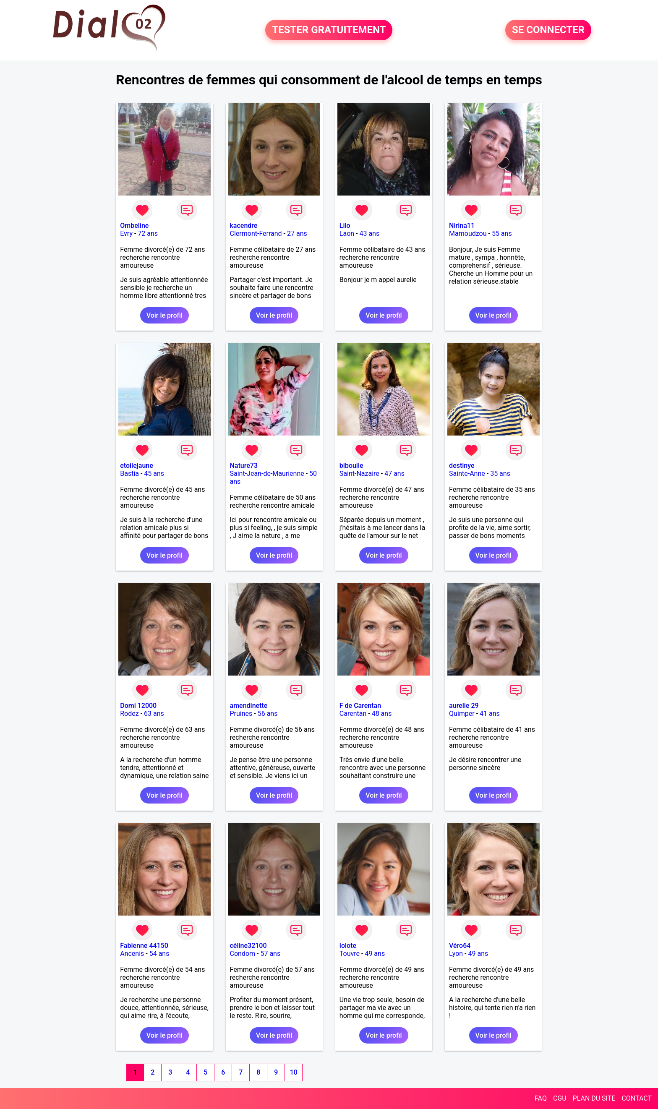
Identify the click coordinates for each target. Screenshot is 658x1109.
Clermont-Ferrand (256, 233)
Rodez (129, 714)
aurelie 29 (464, 706)
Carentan (352, 714)
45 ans (154, 474)
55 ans (502, 233)
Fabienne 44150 (144, 946)
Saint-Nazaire (359, 474)
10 (294, 1072)
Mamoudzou (467, 233)
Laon (346, 233)
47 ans (394, 474)
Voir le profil (164, 315)
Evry (126, 233)
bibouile (351, 466)
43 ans (369, 233)
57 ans (270, 954)
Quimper (462, 714)
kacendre (244, 226)
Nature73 (244, 466)
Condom (243, 954)
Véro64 (459, 946)
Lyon (456, 954)
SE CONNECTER (548, 30)
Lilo (344, 226)
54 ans (159, 954)
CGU (560, 1098)
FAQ (541, 1098)
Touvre (349, 954)
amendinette (249, 706)
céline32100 (248, 946)
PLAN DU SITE (594, 1098)
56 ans (268, 714)
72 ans (148, 233)
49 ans (375, 954)
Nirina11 (462, 226)
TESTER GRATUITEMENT (329, 30)
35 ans (500, 474)
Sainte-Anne (467, 474)
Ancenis (132, 954)
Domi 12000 (138, 706)
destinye (461, 466)
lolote (347, 946)
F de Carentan (360, 706)
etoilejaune (136, 466)
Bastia (129, 474)
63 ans (154, 714)
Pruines (241, 714)
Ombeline (134, 226)
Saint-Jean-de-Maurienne (267, 474)
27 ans (297, 233)
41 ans (490, 714)
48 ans (382, 714)
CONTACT (636, 1098)
